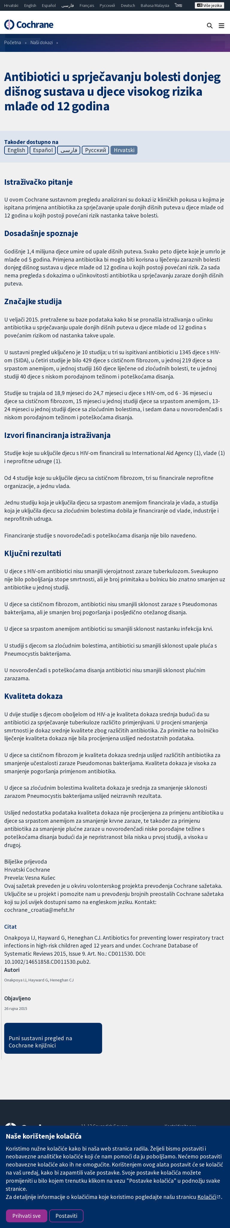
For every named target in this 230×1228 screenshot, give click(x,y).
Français (87, 5)
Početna (12, 42)
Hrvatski (11, 5)
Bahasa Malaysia (155, 5)
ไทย (178, 5)
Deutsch (128, 5)
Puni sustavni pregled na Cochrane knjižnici (40, 1042)
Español (49, 5)
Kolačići (206, 1196)
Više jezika (209, 5)
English (30, 5)
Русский (107, 5)
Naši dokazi (42, 42)
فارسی (67, 5)
